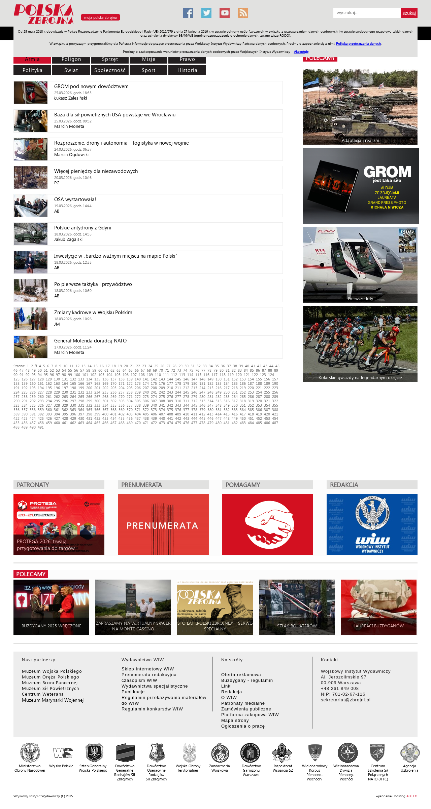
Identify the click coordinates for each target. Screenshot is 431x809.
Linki (226, 686)
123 (263, 374)
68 (149, 370)
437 (138, 418)
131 (65, 379)
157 (275, 379)
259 (33, 396)
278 (186, 396)
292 (33, 401)
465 (97, 422)
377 (186, 409)
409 (178, 414)
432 (97, 418)
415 (227, 414)
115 (198, 374)
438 (146, 418)
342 (170, 405)
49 (34, 370)
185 (235, 383)
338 (138, 405)
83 (240, 370)
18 (114, 366)
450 (243, 418)
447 (219, 418)
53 (58, 370)
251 (235, 392)
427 (57, 418)
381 (219, 409)
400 (105, 414)
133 (81, 379)
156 (267, 379)
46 (15, 370)
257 (16, 396)
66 (137, 370)
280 (202, 396)
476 (186, 422)
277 (178, 396)
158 (16, 383)
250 (227, 392)
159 (25, 383)
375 (170, 409)
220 (251, 387)
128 (41, 379)
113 (182, 374)
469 (130, 422)
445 (202, 418)
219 (243, 387)
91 (22, 374)
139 (130, 379)
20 (126, 366)
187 (251, 383)
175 (154, 383)
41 (253, 366)
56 (76, 370)
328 (57, 405)
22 (138, 366)
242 (162, 392)
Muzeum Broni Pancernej (50, 682)
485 (259, 422)
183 (219, 383)
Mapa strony (235, 720)
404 (138, 414)
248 (210, 392)
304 (130, 401)
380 (210, 409)
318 (243, 401)
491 (41, 427)
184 (227, 383)
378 (194, 409)
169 (105, 383)
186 (243, 383)
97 (58, 374)
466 (105, 422)
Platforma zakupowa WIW (250, 714)
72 (173, 370)
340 (154, 405)
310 (178, 401)
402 (122, 414)
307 (154, 401)
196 (57, 387)
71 (167, 370)
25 (156, 366)
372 (146, 409)
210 (170, 387)
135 (97, 379)
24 (150, 366)
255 (267, 392)
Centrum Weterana (43, 694)
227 (41, 392)
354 (267, 405)
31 (193, 366)
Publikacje (133, 691)
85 (252, 370)
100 (77, 374)
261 (49, 396)
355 (275, 405)
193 (33, 387)
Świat (71, 70)
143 (162, 379)
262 (57, 396)
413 (210, 414)
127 (33, 379)
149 (210, 379)
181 (202, 383)
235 (105, 392)
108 (142, 374)
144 (170, 379)
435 (122, 418)
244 (178, 392)
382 (227, 409)
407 (162, 414)
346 (202, 405)
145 (178, 379)
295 (57, 401)
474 (170, 422)
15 (96, 366)
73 (179, 370)
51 (46, 370)
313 (202, 401)
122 (255, 374)
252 (243, 392)
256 (275, 392)
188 (259, 383)
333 (97, 405)
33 (205, 366)
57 (82, 370)
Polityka (33, 70)
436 (130, 418)
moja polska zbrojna (100, 17)
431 (89, 418)
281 (210, 396)
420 (267, 414)
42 (259, 366)
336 (122, 405)
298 (81, 401)
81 (228, 370)
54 (64, 370)
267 (97, 396)
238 (130, 392)
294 (49, 401)
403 (130, 414)
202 (105, 387)
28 (174, 366)
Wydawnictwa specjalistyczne (155, 686)
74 (185, 370)
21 (132, 366)
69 (155, 370)
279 (194, 396)
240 (146, 392)
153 (243, 379)
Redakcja (231, 691)
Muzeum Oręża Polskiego (50, 676)
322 (275, 401)
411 (194, 414)
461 (65, 422)
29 (180, 366)
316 (227, 401)
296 (65, 401)
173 (138, 383)
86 (258, 370)
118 (223, 374)
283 (227, 396)
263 (65, 396)
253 (251, 392)
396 (73, 414)
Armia (32, 59)
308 (162, 401)
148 (202, 379)
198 (73, 387)
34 (211, 366)
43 (265, 366)
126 (25, 379)
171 (122, 383)
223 (275, 387)
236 (113, 392)
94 (40, 374)
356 (16, 409)
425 (41, 418)
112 (174, 374)
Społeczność (110, 70)
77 (203, 370)
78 (209, 370)
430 (81, 418)
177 (170, 383)
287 (259, 396)
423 (25, 418)
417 (243, 414)
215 (210, 387)
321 (267, 401)
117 (214, 374)
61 (106, 370)
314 (210, 401)
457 (33, 422)
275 (162, 396)
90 (15, 374)
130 (57, 379)
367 (105, 409)
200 (89, 387)
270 (122, 396)
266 (89, 396)
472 (154, 422)
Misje (149, 59)
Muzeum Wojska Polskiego (52, 671)
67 (143, 370)
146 (186, 379)
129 (49, 379)
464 (89, 422)
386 (259, 409)
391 (33, 414)
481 (227, 422)
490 (33, 427)
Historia (187, 70)
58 (88, 370)
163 (57, 383)
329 (65, 405)
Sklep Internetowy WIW (148, 668)
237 (122, 392)
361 (57, 409)
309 (170, 401)
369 (122, 409)
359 (41, 409)
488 (16, 427)
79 (215, 370)
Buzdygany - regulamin (247, 680)
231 (73, 392)
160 (33, 383)
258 (25, 396)
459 (49, 422)
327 (49, 405)
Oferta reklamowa (241, 674)
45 (277, 366)
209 (162, 387)
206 (138, 387)
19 (120, 366)
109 (150, 374)
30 (187, 366)
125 (16, 379)
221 (259, 387)
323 (16, 405)
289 (275, 396)
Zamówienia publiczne (246, 708)
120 (239, 374)
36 (223, 366)
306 (146, 401)
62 (112, 370)
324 (25, 405)
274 (154, 396)
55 (70, 370)
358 (33, 409)
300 (97, 401)
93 (34, 374)
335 (113, 405)
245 (186, 392)
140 (138, 379)
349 (227, 405)
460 (57, 422)
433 (105, 418)
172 (130, 383)
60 (100, 370)
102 (93, 374)
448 (227, 418)
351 (243, 405)
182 (210, 383)
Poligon (71, 59)
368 (113, 409)
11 (71, 366)
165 (73, 383)
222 (267, 387)
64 (125, 370)
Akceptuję (301, 51)
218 (235, 387)
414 (219, 414)
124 (271, 374)
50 (40, 370)
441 (170, 418)
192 (25, 387)
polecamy (320, 58)
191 (16, 387)
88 (270, 370)
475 (178, 422)
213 (194, 387)
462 (73, 422)
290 (16, 401)
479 (210, 422)
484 (251, 422)
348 (219, 405)
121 (247, 374)
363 (73, 409)
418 (251, 414)
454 (275, 418)
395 (65, 414)
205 (130, 387)
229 (57, 392)
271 (130, 396)
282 (219, 396)
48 (28, 370)
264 (73, 396)
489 (25, 427)
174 (146, 383)
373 (154, 409)
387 (267, 409)
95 (46, 374)
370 (130, 409)
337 (130, 405)
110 (158, 374)
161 (41, 383)
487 (275, 422)
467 (113, 422)
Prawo (187, 59)
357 (25, 409)
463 (81, 422)
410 (186, 414)
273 (146, 396)
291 (25, 401)
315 (219, 401)
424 (33, 418)
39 (241, 366)
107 (134, 374)
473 (162, 422)
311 (186, 401)
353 (259, 405)
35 (217, 366)
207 (146, 387)
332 (89, 405)
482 (235, 422)
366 (97, 409)
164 (65, 383)
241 (154, 392)
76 (197, 370)
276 (170, 396)
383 (235, 409)
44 (271, 366)
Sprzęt (110, 59)
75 (191, 370)
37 (229, 366)
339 (146, 405)
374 (162, 409)
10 (65, 366)
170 (113, 383)
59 (94, 370)
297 (73, 401)
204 (122, 387)
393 (49, 414)
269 (113, 396)
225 (25, 392)
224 (16, 392)
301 (105, 401)
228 (49, 392)
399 (97, 414)
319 (251, 401)
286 (251, 396)
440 (162, 418)
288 (267, 396)
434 (113, 418)
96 (52, 374)
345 (194, 405)
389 (16, 414)
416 (235, 414)
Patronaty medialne (243, 703)
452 (259, 418)
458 (41, 422)
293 (41, 401)
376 (178, 409)
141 (146, 379)
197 (65, 387)
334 (105, 405)
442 (178, 418)
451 (251, 418)
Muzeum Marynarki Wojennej (53, 700)
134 (89, 379)
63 (119, 370)
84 (246, 370)
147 (194, 379)
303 (122, 401)
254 (259, 392)
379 (202, 409)
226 (33, 392)
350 (235, 405)
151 (227, 379)
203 (113, 387)
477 (194, 422)
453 (267, 418)
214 (202, 387)
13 (83, 366)
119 (231, 374)
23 (144, 366)
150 (219, 379)
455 (16, 422)
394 (57, 414)
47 (22, 370)
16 (102, 366)
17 (108, 366)
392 (41, 414)
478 (202, 422)
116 (206, 374)
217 (227, 387)
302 (113, 401)
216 (219, 387)
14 (90, 366)
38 (235, 366)
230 (65, 392)
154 (251, 379)
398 (89, 414)
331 (81, 405)
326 (41, 405)
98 (64, 374)
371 (138, 409)
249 (219, 392)
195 (49, 387)
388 (275, 409)
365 (89, 409)
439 (154, 418)
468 (122, 422)
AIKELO (412, 796)
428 (65, 418)
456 (25, 422)
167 (89, 383)
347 (210, 405)
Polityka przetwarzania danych (358, 43)
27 (168, 366)
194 (41, 387)
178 (178, 383)
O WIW (229, 697)
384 (243, 409)
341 (162, 405)
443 (186, 418)
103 (101, 374)
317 (235, 401)
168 (97, 383)
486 (267, 422)
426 (49, 418)
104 (109, 374)
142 (154, 379)
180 (194, 383)
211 (178, 387)
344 (186, 405)
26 (162, 366)
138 (122, 379)
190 (275, 383)
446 (210, 418)
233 (89, 392)
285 (243, 396)
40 (247, 366)
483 (243, 422)
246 (194, 392)
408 (170, 414)
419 (259, 414)
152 (235, 379)
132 (73, 379)
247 (202, 392)
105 (117, 374)
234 (97, 392)
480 (219, 422)
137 (113, 379)
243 (170, 392)
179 (186, 383)
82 (234, 370)
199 (81, 387)
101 (85, 374)
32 (199, 366)
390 (25, 414)
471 (146, 422)
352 (251, 405)
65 (131, 370)
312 (194, 401)
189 (267, 383)
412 (202, 414)
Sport (149, 70)
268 (105, 396)
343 (178, 405)
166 (81, 383)
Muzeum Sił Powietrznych (50, 688)
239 (138, 392)
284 (235, 396)
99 (70, 374)
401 (113, 414)
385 (251, 409)
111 (166, 374)
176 (162, 383)
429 (73, 418)
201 (97, 387)
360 (49, 409)
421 (275, 414)
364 (81, 409)
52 (52, 370)
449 (235, 418)
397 (81, 414)
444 (194, 418)
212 (186, 387)
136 (105, 379)
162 (49, 383)
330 (73, 405)
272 (138, 396)
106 (126, 374)
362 (65, 409)
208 (154, 387)
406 (154, 414)
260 (41, 396)
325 (33, 405)
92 (28, 374)
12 (77, 366)
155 (259, 379)
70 (161, 370)
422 (16, 418)
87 (264, 370)
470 (138, 422)
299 (89, 401)
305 (138, 401)
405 (146, 414)
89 (276, 370)
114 (190, 374)
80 (222, 370)
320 (259, 401)
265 (81, 396)
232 (81, 392)
